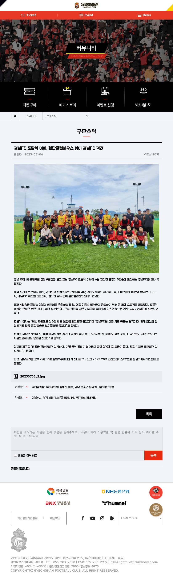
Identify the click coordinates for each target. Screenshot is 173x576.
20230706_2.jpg (32, 376)
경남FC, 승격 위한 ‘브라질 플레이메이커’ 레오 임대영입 (64, 398)
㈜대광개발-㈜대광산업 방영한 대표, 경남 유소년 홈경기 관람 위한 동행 (73, 387)
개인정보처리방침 (27, 518)
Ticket (28, 15)
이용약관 (55, 518)
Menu (144, 15)
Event (86, 15)
